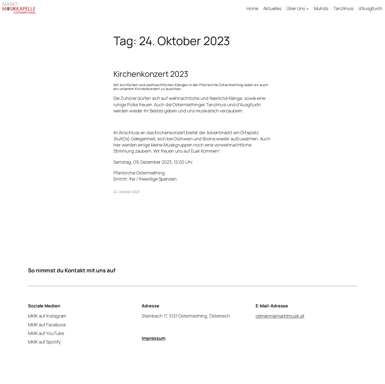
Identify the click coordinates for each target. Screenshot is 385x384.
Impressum (153, 338)
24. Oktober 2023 (126, 191)
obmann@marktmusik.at (280, 316)
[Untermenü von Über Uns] (307, 8)
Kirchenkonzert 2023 (150, 73)
